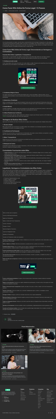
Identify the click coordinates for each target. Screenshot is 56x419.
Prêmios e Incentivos (50, 398)
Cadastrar (31, 392)
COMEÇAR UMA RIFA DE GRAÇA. (28, 87)
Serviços (39, 397)
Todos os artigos (50, 391)
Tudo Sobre (49, 392)
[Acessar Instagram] (52, 413)
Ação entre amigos (41, 398)
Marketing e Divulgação (49, 396)
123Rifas (4, 116)
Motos (39, 395)
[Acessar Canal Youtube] (51, 413)
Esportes (39, 392)
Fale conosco (28, 2)
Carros (39, 394)
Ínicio (21, 391)
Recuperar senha (32, 394)
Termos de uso (23, 397)
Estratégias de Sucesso (49, 400)
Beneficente (40, 400)
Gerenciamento (49, 394)
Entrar (30, 391)
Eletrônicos (40, 391)
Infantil (39, 403)
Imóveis (39, 406)
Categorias (22, 392)
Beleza (39, 404)
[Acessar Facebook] (49, 413)
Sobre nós (22, 2)
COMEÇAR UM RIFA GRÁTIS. (28, 272)
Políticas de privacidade (23, 399)
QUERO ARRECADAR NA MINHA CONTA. (28, 206)
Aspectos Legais (50, 402)
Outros (39, 401)
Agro (39, 407)
